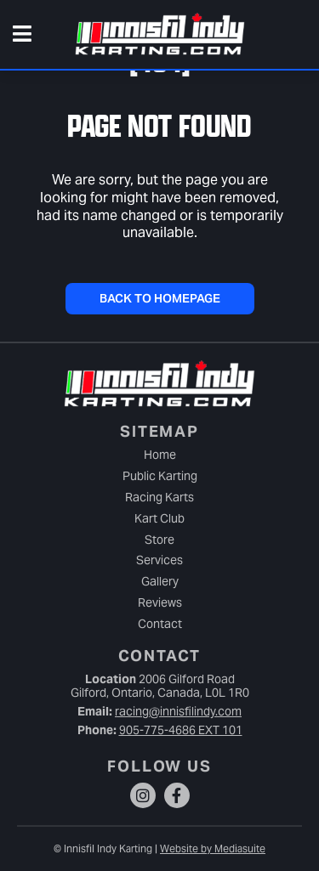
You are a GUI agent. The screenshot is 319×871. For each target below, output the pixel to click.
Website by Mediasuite (212, 848)
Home (160, 454)
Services (159, 560)
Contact (160, 623)
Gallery (160, 581)
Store (159, 539)
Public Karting (159, 476)
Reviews (160, 602)
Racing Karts (159, 497)
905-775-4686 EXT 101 (180, 730)
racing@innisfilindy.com (178, 711)
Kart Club (159, 518)
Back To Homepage (160, 298)
